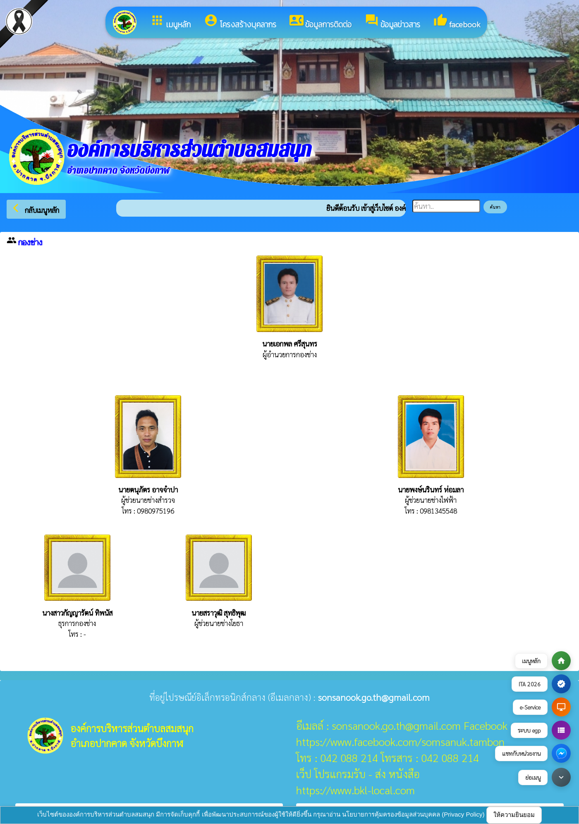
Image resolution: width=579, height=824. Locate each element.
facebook (457, 22)
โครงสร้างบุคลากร (240, 22)
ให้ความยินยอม (514, 814)
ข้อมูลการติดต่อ (321, 22)
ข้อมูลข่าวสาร (392, 22)
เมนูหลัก (170, 22)
